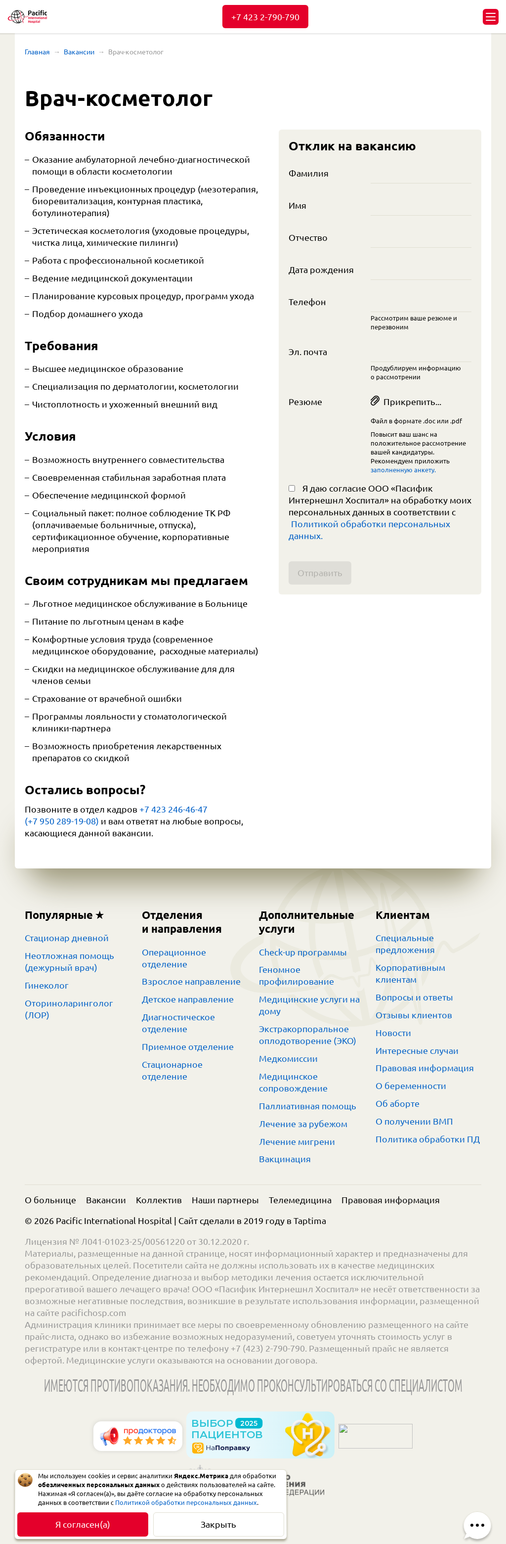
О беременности (411, 1085)
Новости (393, 1033)
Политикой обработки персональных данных (186, 1502)
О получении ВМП (414, 1121)
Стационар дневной (67, 938)
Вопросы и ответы (414, 997)
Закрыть (218, 1524)
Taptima (310, 1221)
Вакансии (79, 52)
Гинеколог (47, 985)
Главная (37, 52)
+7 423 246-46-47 (173, 809)
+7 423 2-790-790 (265, 17)
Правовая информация (425, 1068)
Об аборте (398, 1103)
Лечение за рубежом (303, 1124)
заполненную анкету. (403, 469)
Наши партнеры (225, 1200)
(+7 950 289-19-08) (62, 821)
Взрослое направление (191, 981)
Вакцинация (285, 1159)
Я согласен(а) (82, 1524)
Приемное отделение (188, 1046)
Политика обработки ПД (428, 1139)
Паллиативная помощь (307, 1106)
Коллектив (159, 1200)
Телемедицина (300, 1200)
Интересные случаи (417, 1050)
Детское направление (188, 999)
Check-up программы (303, 952)
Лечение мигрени (297, 1141)
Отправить (319, 573)
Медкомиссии (288, 1058)
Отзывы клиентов (414, 1015)
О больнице (50, 1200)
